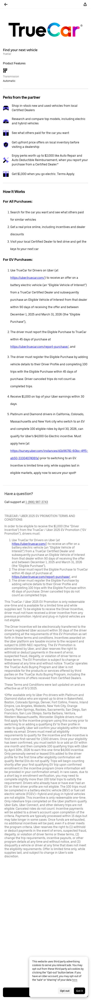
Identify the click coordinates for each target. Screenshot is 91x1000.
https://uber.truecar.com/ (27, 277)
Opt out (64, 990)
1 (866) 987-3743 (36, 502)
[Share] (85, 4)
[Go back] (5, 4)
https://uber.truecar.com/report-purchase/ (39, 346)
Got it (79, 990)
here (74, 979)
